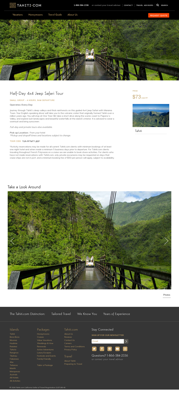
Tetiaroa (14, 365)
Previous (12, 240)
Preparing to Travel (73, 364)
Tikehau (13, 356)
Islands (14, 329)
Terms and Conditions (74, 346)
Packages (43, 329)
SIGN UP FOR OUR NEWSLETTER (108, 335)
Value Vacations (44, 340)
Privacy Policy (70, 349)
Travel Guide (55, 15)
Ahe (11, 362)
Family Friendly (44, 359)
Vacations (18, 15)
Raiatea (13, 346)
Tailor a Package (45, 365)
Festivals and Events (46, 356)
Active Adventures (45, 349)
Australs (13, 374)
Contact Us (69, 340)
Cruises (40, 337)
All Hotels (14, 377)
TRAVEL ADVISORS (144, 5)
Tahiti (138, 131)
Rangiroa (14, 352)
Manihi (13, 368)
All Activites (15, 381)
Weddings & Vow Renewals (45, 345)
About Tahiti (70, 361)
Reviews (68, 337)
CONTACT (128, 5)
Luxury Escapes (44, 352)
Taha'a (13, 349)
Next (166, 240)
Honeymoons (35, 15)
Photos (166, 295)
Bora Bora (14, 337)
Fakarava (14, 359)
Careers (68, 343)
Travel (68, 356)
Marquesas (15, 371)
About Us (73, 15)
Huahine (13, 343)
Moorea (13, 340)
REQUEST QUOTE (158, 15)
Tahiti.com (71, 329)
